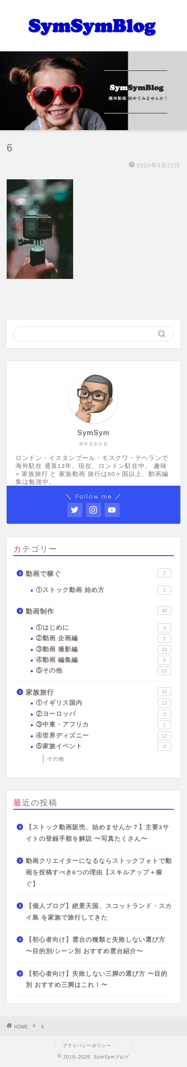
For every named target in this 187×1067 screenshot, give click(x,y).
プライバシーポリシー (86, 1045)
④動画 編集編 (103, 660)
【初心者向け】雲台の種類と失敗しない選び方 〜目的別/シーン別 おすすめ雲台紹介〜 (95, 945)
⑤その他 (103, 670)
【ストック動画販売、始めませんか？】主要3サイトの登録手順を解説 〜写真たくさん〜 (97, 833)
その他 (55, 759)
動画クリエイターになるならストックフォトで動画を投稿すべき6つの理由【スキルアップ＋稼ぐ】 (99, 872)
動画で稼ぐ (98, 572)
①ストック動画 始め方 (103, 590)
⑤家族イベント (103, 746)
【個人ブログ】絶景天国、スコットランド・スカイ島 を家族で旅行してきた (99, 912)
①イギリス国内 (103, 703)
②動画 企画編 (103, 638)
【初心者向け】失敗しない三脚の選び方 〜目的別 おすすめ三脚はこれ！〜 (97, 979)
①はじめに (103, 627)
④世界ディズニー (103, 735)
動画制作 (98, 610)
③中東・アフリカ (103, 724)
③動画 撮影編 (103, 649)
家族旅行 (98, 691)
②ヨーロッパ (103, 714)
